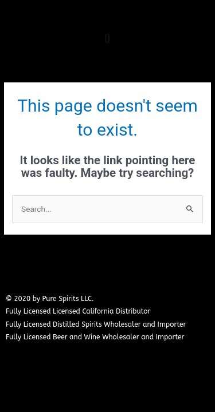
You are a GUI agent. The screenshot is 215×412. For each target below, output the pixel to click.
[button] (107, 38)
